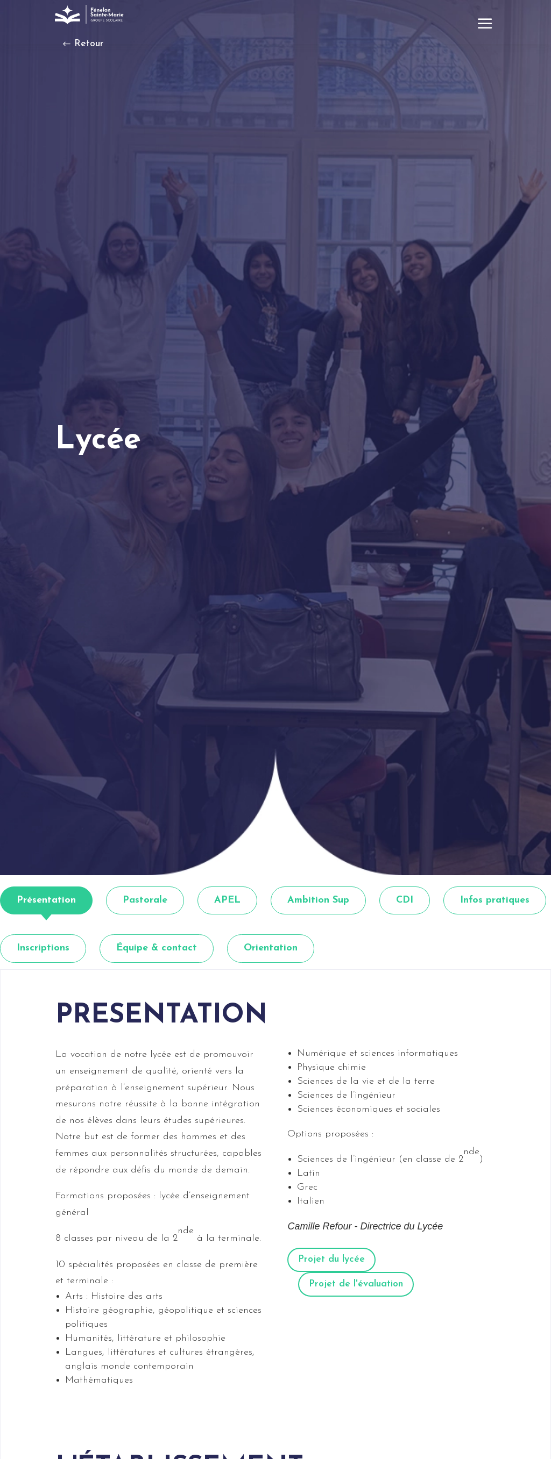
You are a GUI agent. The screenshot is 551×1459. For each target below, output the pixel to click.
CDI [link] (404, 900)
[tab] (46, 900)
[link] (90, 14)
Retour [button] (88, 44)
